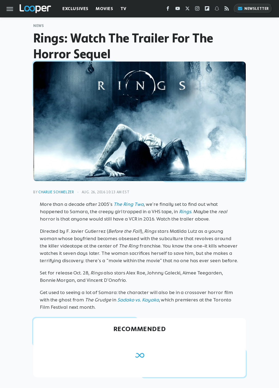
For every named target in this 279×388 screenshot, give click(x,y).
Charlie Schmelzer (56, 192)
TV (123, 8)
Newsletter (253, 8)
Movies (104, 8)
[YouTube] (177, 9)
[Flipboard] (207, 9)
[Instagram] (197, 9)
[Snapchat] (217, 9)
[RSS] (226, 9)
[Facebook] (168, 9)
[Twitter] (187, 9)
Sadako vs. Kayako (138, 300)
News (38, 26)
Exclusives (75, 8)
